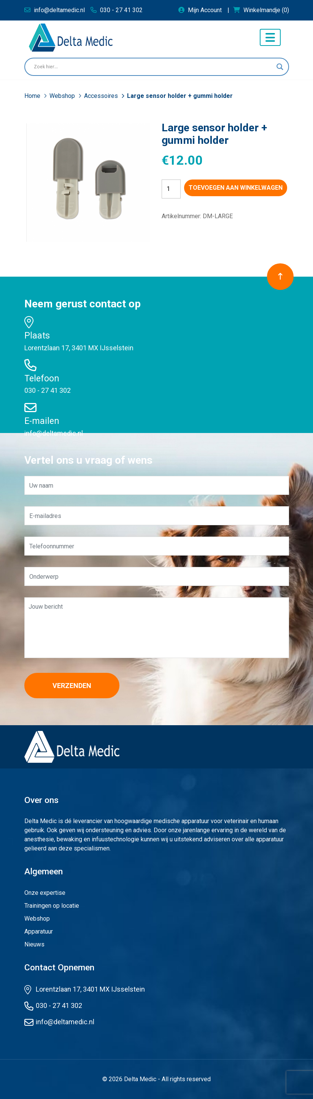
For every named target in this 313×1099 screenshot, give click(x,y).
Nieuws (34, 944)
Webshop (62, 95)
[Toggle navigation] (270, 37)
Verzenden (71, 686)
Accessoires (101, 95)
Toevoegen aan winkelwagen (236, 187)
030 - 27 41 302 (47, 390)
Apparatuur (38, 931)
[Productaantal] (171, 188)
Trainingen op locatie (51, 905)
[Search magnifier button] (280, 66)
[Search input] (153, 66)
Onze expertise (44, 892)
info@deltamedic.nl (53, 433)
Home (33, 95)
